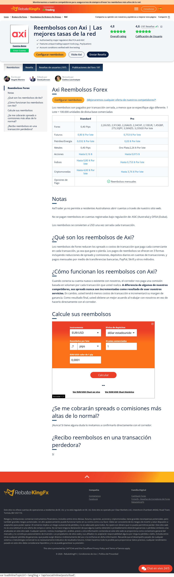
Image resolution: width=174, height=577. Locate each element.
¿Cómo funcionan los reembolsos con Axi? (25, 104)
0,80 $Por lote (85, 134)
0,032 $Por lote (85, 141)
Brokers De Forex (19, 17)
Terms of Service (116, 548)
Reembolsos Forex (18, 88)
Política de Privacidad (108, 554)
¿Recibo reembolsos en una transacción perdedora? (22, 128)
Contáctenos (95, 496)
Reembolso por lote (79, 341)
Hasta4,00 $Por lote (85, 172)
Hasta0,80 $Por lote (85, 162)
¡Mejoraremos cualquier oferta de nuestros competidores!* (121, 100)
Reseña (29, 67)
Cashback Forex (138, 496)
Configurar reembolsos (49, 54)
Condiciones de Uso (88, 554)
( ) (152, 26)
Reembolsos (13, 67)
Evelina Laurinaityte (71, 79)
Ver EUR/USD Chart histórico (119, 392)
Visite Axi (76, 54)
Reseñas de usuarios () (52, 67)
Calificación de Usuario (149, 36)
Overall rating (118, 36)
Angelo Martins (18, 79)
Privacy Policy (98, 548)
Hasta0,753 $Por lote (132, 162)
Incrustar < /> (58, 396)
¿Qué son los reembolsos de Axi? (25, 97)
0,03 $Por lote (132, 141)
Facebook (93, 499)
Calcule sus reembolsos (20, 110)
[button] (160, 9)
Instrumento (76, 327)
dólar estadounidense (122, 333)
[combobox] (89, 346)
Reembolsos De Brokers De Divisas (45, 17)
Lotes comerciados (116, 341)
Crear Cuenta (19, 50)
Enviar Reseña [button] (98, 54)
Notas (11, 92)
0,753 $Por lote (132, 134)
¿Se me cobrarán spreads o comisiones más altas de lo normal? (22, 118)
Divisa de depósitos (115, 327)
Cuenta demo (19, 46)
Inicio (6, 17)
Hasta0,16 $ (85, 154)
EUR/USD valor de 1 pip (81, 354)
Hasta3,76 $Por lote (132, 171)
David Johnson (43, 79)
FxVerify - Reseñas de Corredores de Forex (150, 499)
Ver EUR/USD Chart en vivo (86, 392)
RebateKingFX (137, 502)
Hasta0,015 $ (132, 154)
